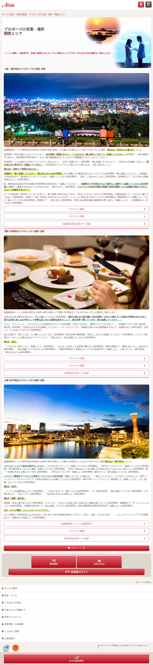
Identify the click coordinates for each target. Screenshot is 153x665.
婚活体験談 (22, 14)
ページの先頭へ (145, 582)
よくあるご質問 (11, 631)
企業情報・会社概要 (13, 624)
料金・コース (10, 595)
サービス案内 (8, 14)
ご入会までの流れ (12, 602)
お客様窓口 (9, 638)
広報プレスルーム (12, 617)
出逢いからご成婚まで (14, 610)
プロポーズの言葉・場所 (40, 14)
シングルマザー (34, 514)
